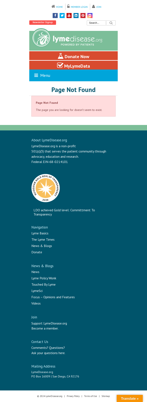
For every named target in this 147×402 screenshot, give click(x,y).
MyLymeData (73, 65)
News (35, 272)
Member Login (79, 6)
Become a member (44, 328)
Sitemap (106, 396)
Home (59, 6)
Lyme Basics (39, 233)
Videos (36, 303)
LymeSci (37, 291)
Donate (36, 252)
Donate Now (73, 56)
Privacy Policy (73, 396)
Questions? (57, 348)
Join (98, 6)
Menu (41, 75)
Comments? (39, 348)
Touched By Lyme (43, 284)
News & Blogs (41, 246)
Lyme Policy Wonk (43, 278)
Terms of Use (90, 396)
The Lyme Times (43, 239)
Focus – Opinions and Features (53, 297)
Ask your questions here (48, 353)
